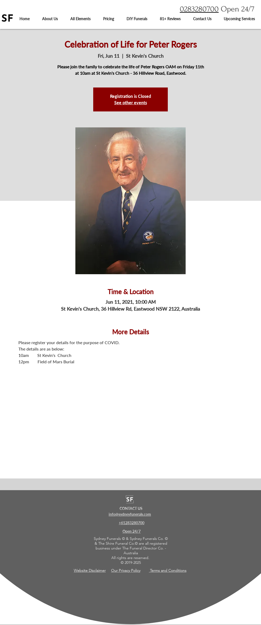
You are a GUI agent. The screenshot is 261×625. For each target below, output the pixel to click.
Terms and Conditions (167, 570)
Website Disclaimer (90, 570)
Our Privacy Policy (125, 570)
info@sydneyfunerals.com (130, 514)
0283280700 (199, 9)
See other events (130, 102)
